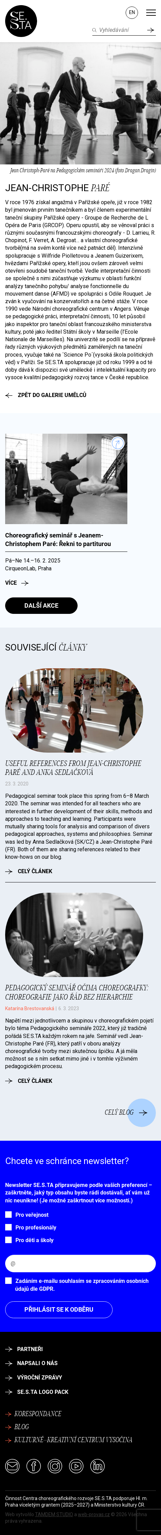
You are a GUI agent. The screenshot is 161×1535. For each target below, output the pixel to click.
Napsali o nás (31, 1363)
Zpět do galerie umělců (46, 395)
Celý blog (126, 1112)
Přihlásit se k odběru (58, 1309)
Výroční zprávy (33, 1377)
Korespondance (33, 1414)
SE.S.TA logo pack (36, 1392)
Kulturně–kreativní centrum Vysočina (69, 1440)
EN (132, 12)
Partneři (24, 1349)
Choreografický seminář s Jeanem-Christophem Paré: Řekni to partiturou (58, 539)
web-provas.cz (94, 1514)
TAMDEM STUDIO (54, 1514)
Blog (17, 1427)
